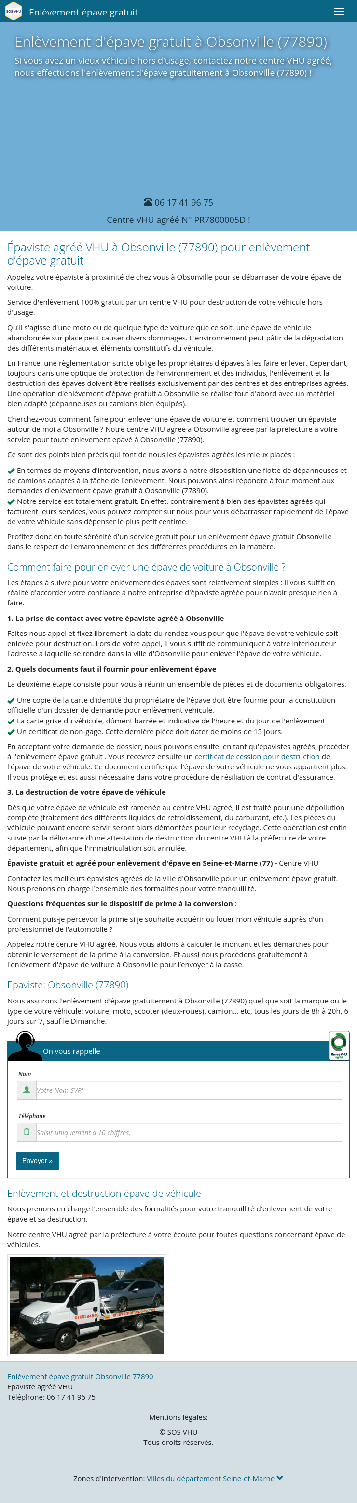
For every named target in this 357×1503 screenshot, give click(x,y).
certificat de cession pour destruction (257, 756)
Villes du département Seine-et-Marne (215, 1478)
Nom (24, 1074)
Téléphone (32, 1116)
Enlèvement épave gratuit (83, 12)
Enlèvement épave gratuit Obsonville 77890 (80, 1376)
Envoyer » (37, 1160)
